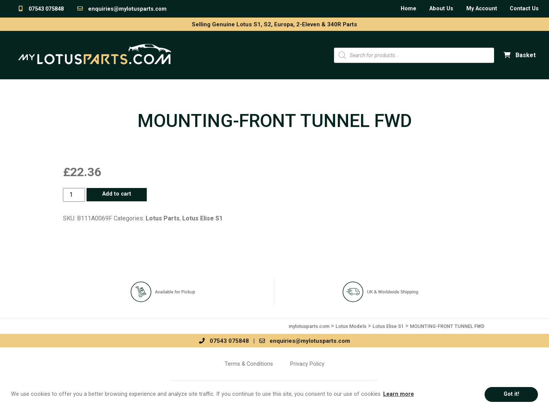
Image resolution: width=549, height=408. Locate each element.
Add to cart (116, 194)
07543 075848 (40, 9)
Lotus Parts (163, 218)
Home (408, 8)
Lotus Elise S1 (202, 218)
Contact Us (524, 8)
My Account (481, 8)
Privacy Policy (307, 364)
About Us (441, 8)
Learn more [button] (398, 394)
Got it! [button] (511, 394)
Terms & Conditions (249, 364)
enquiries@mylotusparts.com (122, 9)
